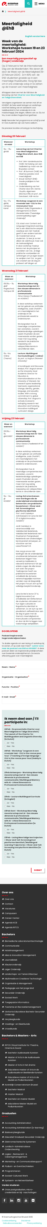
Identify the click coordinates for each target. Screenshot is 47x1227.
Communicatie (12, 945)
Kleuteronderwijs (13, 964)
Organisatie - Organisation (15, 677)
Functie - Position (10, 687)
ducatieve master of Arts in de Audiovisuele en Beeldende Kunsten (25, 1071)
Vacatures (10, 908)
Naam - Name (8, 667)
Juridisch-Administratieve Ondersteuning (17, 1148)
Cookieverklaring (9, 1220)
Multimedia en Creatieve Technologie (23, 978)
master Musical (15, 1094)
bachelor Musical (16, 1089)
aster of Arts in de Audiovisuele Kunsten (24, 1059)
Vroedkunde (11, 1028)
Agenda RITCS (12, 927)
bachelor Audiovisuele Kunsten (23, 1052)
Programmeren (12, 1171)
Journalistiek (11, 959)
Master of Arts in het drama (21, 1065)
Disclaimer (25, 1220)
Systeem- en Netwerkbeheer (19, 1180)
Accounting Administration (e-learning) (24, 1127)
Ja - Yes (9, 743)
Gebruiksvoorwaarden (12, 1223)
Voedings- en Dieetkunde (17, 1024)
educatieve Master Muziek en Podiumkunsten (22, 1105)
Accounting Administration (18, 1123)
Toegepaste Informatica (17, 1002)
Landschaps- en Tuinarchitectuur (21, 974)
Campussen (11, 913)
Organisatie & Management (18, 983)
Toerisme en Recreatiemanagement (23, 1007)
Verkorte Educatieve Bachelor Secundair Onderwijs (25, 1013)
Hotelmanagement (14, 950)
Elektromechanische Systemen (20, 1141)
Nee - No (9, 746)
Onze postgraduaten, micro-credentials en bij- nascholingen (20, 1191)
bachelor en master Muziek (21, 1099)
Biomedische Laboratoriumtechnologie (24, 941)
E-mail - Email (8, 697)
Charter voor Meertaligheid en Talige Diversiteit (23, 96)
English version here (35, 36)
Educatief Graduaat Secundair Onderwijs (25, 1137)
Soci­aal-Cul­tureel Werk (16, 1175)
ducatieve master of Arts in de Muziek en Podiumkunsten (23, 1079)
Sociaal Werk (11, 997)
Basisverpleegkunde (15, 1132)
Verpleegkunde (12, 1019)
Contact (9, 903)
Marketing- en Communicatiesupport (23, 1161)
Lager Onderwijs (13, 969)
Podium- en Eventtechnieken (19, 1166)
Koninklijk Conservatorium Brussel (21, 1084)
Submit (38, 870)
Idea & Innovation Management (20, 955)
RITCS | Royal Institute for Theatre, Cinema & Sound (21, 1046)
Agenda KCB (11, 922)
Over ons (9, 899)
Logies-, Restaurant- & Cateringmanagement (16, 1155)
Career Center (12, 918)
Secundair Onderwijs (15, 992)
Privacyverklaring (34, 1223)
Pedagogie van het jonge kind (19, 988)
